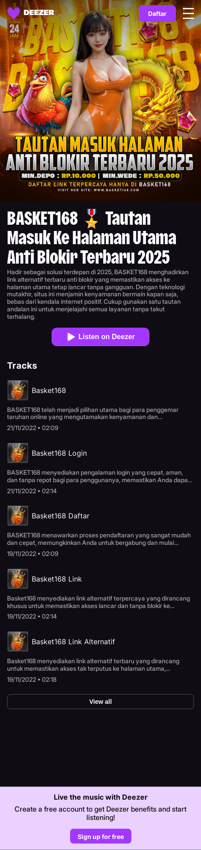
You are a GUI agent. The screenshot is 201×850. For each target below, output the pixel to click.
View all (100, 701)
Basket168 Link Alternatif (73, 641)
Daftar (157, 13)
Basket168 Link (57, 578)
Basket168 (49, 390)
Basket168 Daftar (60, 515)
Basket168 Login (59, 453)
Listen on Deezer (100, 336)
